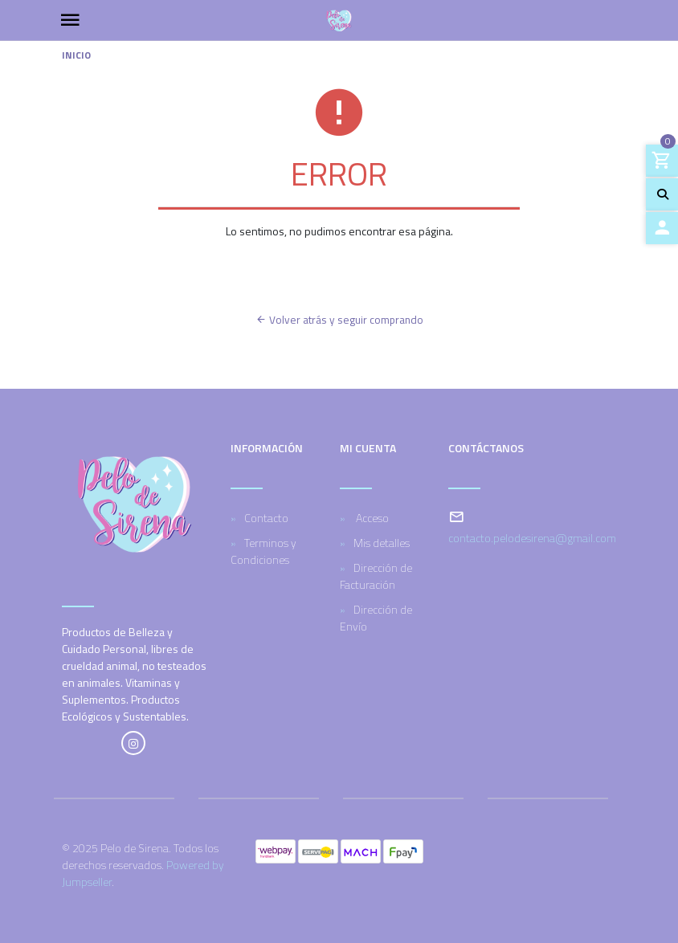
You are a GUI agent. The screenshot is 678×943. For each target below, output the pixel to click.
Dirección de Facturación (376, 576)
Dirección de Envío (376, 618)
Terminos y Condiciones (263, 551)
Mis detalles (381, 542)
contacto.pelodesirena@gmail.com (532, 537)
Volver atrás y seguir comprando (339, 320)
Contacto (266, 517)
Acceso (371, 517)
